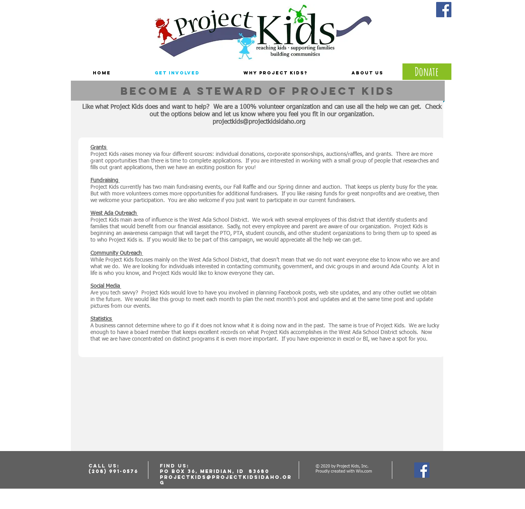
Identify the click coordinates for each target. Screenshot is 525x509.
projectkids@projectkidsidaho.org (259, 122)
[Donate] (426, 71)
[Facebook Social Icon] (443, 9)
